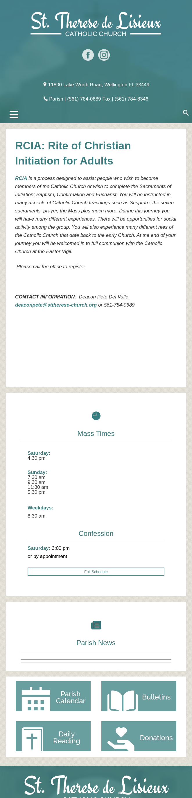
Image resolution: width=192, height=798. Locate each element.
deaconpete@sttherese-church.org (56, 305)
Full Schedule (96, 572)
